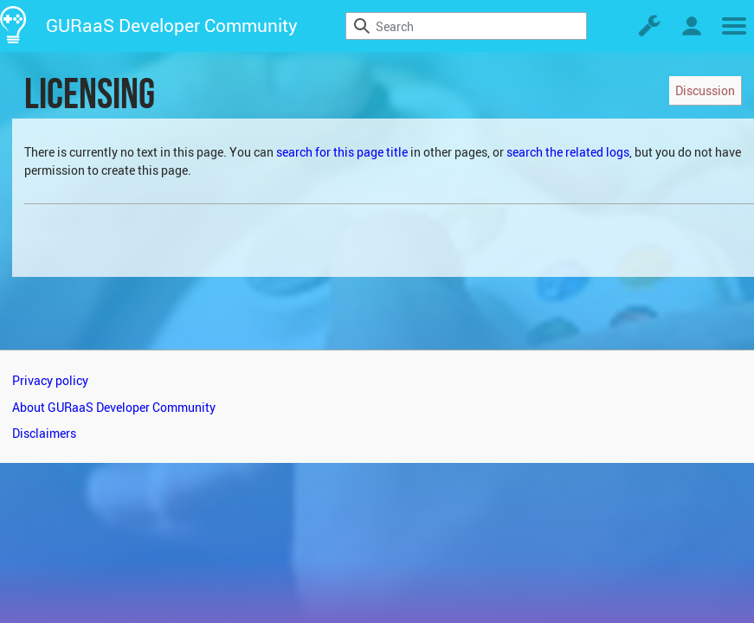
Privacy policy (50, 380)
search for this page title (342, 152)
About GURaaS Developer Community (114, 407)
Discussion (705, 90)
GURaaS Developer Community (172, 25)
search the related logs (567, 152)
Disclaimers (44, 433)
